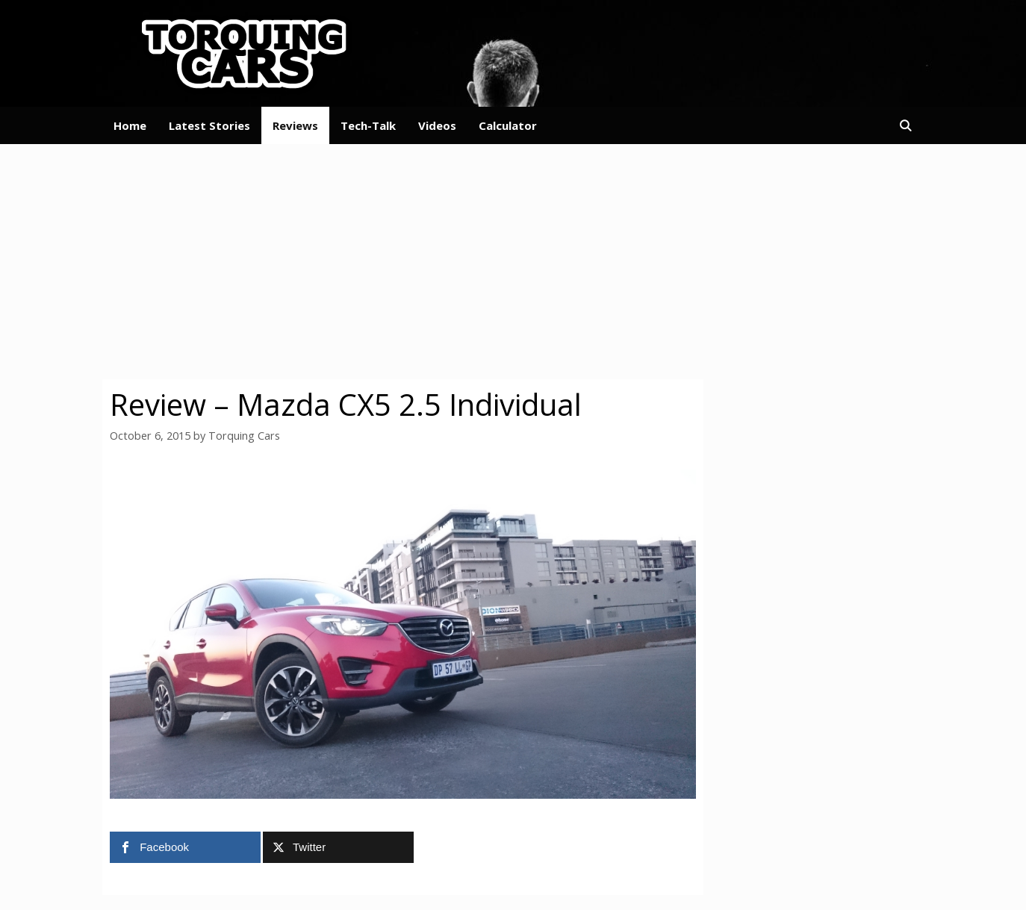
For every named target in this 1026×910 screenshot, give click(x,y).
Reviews (295, 125)
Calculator (508, 125)
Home (130, 125)
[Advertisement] (513, 259)
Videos (437, 125)
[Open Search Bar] (905, 125)
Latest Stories (209, 125)
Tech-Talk (368, 125)
